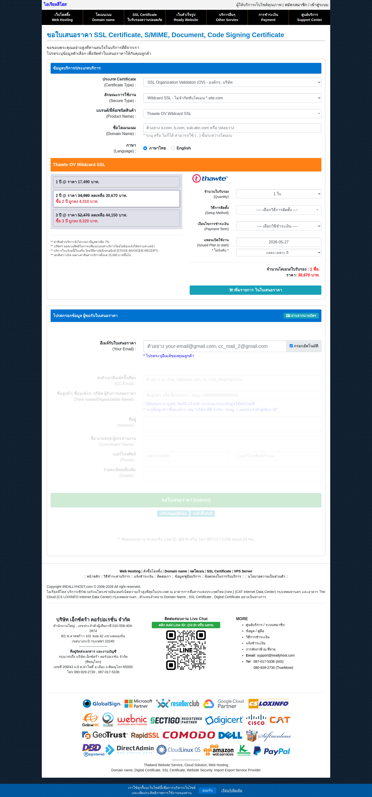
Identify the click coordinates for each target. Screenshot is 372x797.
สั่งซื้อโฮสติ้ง (152, 571)
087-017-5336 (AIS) (268, 661)
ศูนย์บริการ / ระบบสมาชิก (265, 625)
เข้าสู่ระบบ (319, 5)
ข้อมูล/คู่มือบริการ (188, 576)
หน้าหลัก (94, 576)
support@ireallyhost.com (276, 655)
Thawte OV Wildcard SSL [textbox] (169, 114)
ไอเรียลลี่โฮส (55, 4)
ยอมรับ (207, 790)
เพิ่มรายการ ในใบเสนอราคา (255, 290)
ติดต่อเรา (164, 576)
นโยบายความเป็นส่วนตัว (266, 576)
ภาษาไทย (157, 148)
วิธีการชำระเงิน (258, 637)
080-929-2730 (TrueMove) (273, 668)
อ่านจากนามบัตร (301, 316)
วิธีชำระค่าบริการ (116, 576)
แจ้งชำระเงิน (143, 576)
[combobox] (232, 113)
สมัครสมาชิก (296, 5)
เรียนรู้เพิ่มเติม (231, 790)
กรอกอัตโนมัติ (304, 346)
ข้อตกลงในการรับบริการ (223, 576)
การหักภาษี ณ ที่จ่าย (260, 649)
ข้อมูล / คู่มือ (255, 631)
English (184, 148)
